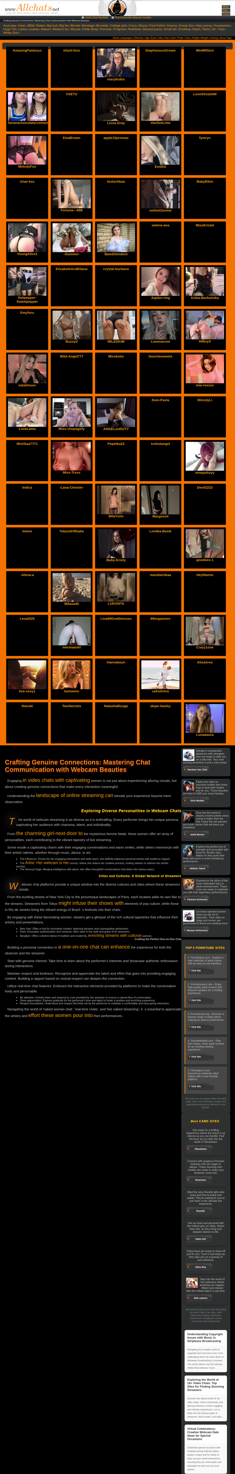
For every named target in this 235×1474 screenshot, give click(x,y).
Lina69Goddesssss (116, 618)
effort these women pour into (60, 1015)
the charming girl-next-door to (49, 833)
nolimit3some (160, 210)
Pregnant (119, 29)
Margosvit (160, 516)
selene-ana (160, 225)
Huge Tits (9, 29)
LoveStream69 (205, 94)
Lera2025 (27, 618)
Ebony (143, 25)
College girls (118, 25)
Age (147, 38)
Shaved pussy (152, 29)
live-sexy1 (27, 691)
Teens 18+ (209, 29)
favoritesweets (160, 356)
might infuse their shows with (91, 903)
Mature (46, 29)
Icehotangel (160, 444)
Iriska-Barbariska (205, 298)
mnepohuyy (205, 472)
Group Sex (186, 25)
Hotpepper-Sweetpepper (27, 299)
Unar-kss (27, 181)
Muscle (75, 29)
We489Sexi (205, 50)
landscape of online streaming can (74, 795)
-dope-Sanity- (160, 706)
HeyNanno (204, 575)
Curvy (133, 25)
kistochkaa (116, 181)
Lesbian (34, 29)
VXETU (71, 94)
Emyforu (27, 312)
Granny (172, 25)
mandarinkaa (160, 575)
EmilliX (160, 166)
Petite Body (90, 29)
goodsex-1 (204, 560)
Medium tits (61, 29)
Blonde (75, 25)
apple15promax (116, 138)
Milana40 (71, 604)
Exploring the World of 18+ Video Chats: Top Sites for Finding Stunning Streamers (205, 1385)
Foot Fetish (157, 25)
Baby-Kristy (116, 560)
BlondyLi (205, 400)
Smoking (184, 29)
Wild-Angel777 (72, 356)
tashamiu (71, 691)
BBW (31, 25)
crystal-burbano (116, 269)
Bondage (88, 25)
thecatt (27, 706)
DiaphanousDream (160, 50)
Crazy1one (204, 647)
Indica (27, 487)
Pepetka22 (116, 444)
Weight (204, 38)
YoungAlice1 (27, 254)
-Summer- (72, 254)
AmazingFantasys (27, 50)
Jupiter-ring (160, 298)
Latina (22, 29)
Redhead (134, 29)
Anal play (9, 25)
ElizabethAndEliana (71, 269)
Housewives (222, 25)
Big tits (64, 25)
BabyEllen (205, 181)
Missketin (116, 356)
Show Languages (123, 38)
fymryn (205, 138)
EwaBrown (71, 138)
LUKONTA (116, 603)
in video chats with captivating (56, 780)
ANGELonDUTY (116, 429)
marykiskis (116, 79)
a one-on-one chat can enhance (94, 947)
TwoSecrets (71, 706)
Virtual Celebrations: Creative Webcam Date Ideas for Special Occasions (203, 1434)
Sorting (214, 38)
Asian (22, 25)
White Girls (11, 32)
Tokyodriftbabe (71, 531)
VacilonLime (160, 123)
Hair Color (170, 38)
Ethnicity (138, 38)
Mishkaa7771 (27, 444)
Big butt (52, 25)
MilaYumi (116, 516)
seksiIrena (160, 691)
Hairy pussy (204, 25)
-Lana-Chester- (72, 487)
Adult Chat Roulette (96, 17)
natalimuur (27, 385)
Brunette (102, 25)
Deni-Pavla (160, 400)
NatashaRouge (116, 706)
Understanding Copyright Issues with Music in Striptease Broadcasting (205, 1338)
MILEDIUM (116, 341)
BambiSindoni (115, 254)
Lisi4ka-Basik (160, 531)
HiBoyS (205, 341)
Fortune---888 (72, 210)
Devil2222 (205, 487)
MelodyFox (27, 166)
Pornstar (106, 29)
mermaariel (72, 647)
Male (225, 6)
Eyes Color (157, 38)
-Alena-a (27, 575)
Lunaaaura (204, 735)
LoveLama (27, 429)
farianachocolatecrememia (29, 123)
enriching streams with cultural (114, 935)
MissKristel (205, 225)
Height (195, 38)
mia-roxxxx (205, 385)
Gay (225, 10)
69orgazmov (160, 618)
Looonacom (160, 341)
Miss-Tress (71, 472)
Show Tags (225, 38)
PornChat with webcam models (133, 17)
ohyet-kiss (71, 50)
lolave (27, 531)
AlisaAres (205, 662)
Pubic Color (184, 38)
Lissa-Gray (116, 123)
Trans (226, 13)
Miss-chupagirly (72, 429)
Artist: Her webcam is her (47, 862)
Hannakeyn (116, 662)
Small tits (170, 29)
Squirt (196, 29)
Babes (40, 25)
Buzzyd (72, 341)
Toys (221, 29)
